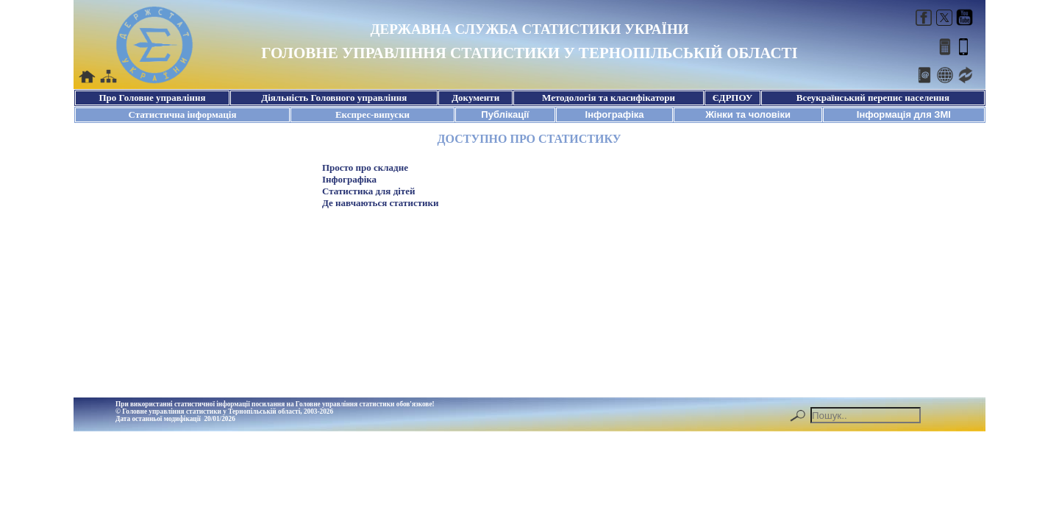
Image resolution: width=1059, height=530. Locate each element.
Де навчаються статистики (380, 202)
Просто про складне (365, 167)
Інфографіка (349, 179)
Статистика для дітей (368, 191)
